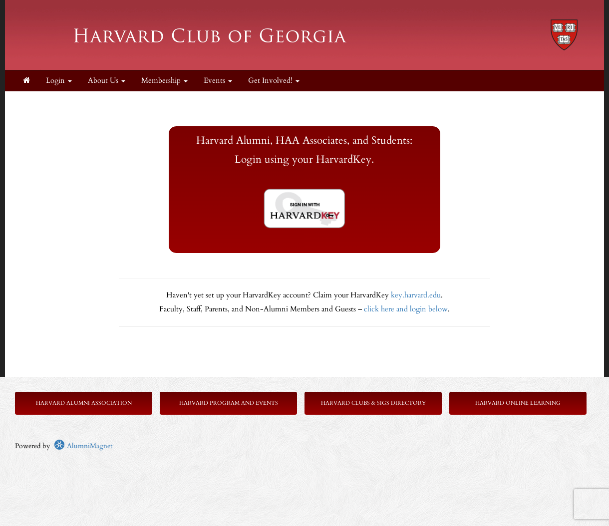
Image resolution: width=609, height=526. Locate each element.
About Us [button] (106, 80)
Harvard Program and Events (228, 403)
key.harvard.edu (416, 295)
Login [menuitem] (59, 80)
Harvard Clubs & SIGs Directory (373, 403)
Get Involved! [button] (274, 80)
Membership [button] (164, 80)
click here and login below (406, 309)
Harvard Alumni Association (84, 403)
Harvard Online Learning (518, 403)
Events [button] (218, 80)
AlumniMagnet (83, 446)
